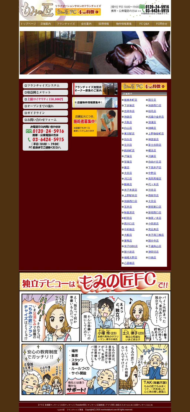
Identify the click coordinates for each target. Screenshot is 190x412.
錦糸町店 (129, 150)
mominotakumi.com (109, 410)
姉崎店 (152, 128)
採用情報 (104, 23)
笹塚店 (128, 161)
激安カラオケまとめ (124, 405)
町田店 (128, 218)
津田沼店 (153, 251)
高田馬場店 (154, 178)
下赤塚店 (129, 105)
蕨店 (126, 167)
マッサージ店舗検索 (96, 405)
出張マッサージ (67, 405)
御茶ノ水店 (154, 218)
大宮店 (128, 173)
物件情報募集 (124, 23)
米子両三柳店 (156, 234)
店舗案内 (45, 23)
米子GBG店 (131, 246)
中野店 (152, 173)
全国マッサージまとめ (143, 405)
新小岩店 (129, 251)
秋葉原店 (129, 212)
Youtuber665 (81, 405)
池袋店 (128, 116)
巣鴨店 (128, 240)
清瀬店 (152, 122)
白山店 (128, 128)
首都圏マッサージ (52, 405)
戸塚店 (128, 156)
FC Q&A (144, 23)
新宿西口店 (154, 212)
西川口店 (129, 223)
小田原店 (153, 223)
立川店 (128, 144)
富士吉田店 (154, 144)
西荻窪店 (153, 195)
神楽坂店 (153, 139)
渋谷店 (152, 189)
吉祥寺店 (129, 111)
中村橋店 (129, 229)
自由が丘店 (154, 161)
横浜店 (152, 150)
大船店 (128, 234)
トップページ (28, 23)
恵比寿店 (153, 229)
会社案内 (86, 23)
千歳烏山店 (154, 246)
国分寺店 (153, 240)
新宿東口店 (154, 206)
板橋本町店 (130, 99)
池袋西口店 (154, 105)
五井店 (128, 206)
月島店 (128, 122)
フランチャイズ (66, 23)
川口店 (128, 178)
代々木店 (153, 184)
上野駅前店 (130, 195)
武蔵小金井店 (156, 116)
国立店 (152, 99)
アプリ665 (110, 405)
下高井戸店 (154, 167)
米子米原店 (130, 189)
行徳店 (152, 257)
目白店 (128, 139)
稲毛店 (152, 111)
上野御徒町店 (156, 133)
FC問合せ (162, 23)
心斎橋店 (129, 263)
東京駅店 (129, 133)
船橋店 (128, 184)
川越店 (152, 156)
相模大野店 (130, 257)
